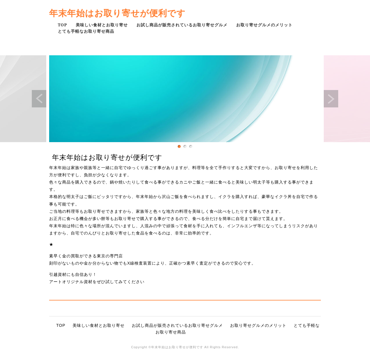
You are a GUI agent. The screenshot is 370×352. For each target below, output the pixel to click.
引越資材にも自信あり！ (73, 274)
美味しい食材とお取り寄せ (102, 25)
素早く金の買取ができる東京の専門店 (86, 256)
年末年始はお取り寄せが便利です (117, 13)
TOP (62, 25)
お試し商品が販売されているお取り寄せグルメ (181, 25)
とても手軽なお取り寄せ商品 (86, 31)
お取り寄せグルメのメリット (264, 25)
